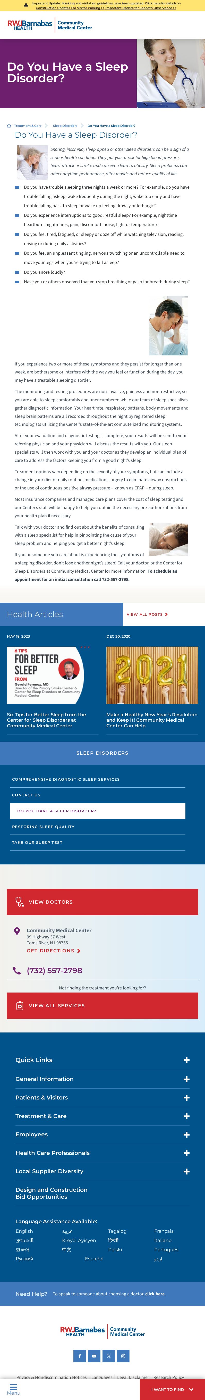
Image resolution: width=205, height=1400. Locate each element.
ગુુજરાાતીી (24, 1240)
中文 (66, 1249)
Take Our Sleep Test (37, 842)
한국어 (23, 1249)
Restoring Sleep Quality (43, 826)
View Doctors (44, 902)
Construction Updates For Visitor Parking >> (70, 8)
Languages (102, 1377)
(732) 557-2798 (54, 970)
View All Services (50, 1005)
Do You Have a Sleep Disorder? (56, 811)
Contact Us (26, 795)
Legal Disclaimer (133, 1377)
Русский (24, 1258)
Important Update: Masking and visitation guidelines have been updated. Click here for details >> (106, 3)
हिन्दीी (113, 1240)
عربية (67, 1231)
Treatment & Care (27, 126)
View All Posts (145, 614)
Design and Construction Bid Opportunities (51, 1193)
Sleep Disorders (65, 126)
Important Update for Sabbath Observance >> (140, 8)
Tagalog (117, 1231)
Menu (13, 1389)
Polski (115, 1249)
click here (155, 1294)
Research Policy (168, 1377)
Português (166, 1249)
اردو (158, 1258)
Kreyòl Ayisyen (79, 1240)
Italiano (163, 1240)
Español (94, 1258)
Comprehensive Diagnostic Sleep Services (66, 779)
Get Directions (50, 950)
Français (164, 1231)
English (24, 1231)
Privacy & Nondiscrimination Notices (51, 1377)
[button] (172, 1389)
